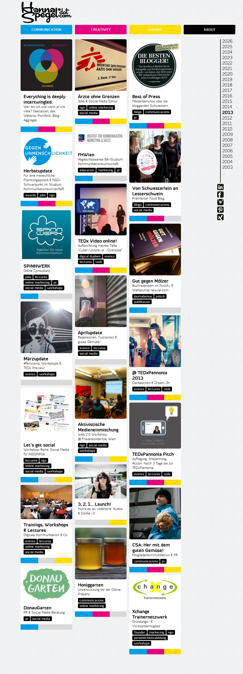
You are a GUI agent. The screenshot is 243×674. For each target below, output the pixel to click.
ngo (82, 107)
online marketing (101, 107)
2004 (227, 162)
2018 (227, 85)
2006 (227, 151)
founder (139, 632)
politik (160, 296)
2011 (227, 123)
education (87, 170)
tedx (99, 262)
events (109, 256)
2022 (227, 63)
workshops (55, 288)
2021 (227, 68)
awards (30, 195)
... (223, 172)
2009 (227, 134)
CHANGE (155, 29)
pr (135, 117)
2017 (227, 90)
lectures (86, 262)
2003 (227, 167)
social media (89, 113)
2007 (227, 145)
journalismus (143, 296)
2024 (227, 52)
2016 (227, 96)
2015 (227, 101)
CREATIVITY (101, 29)
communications (157, 112)
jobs (42, 195)
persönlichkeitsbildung (150, 638)
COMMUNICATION (46, 29)
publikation (142, 302)
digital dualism (90, 256)
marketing (105, 170)
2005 (227, 156)
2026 (227, 41)
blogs (137, 112)
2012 (227, 118)
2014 (227, 107)
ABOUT (209, 29)
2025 (227, 46)
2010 (227, 129)
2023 (227, 57)
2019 (227, 79)
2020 (227, 74)
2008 (227, 140)
